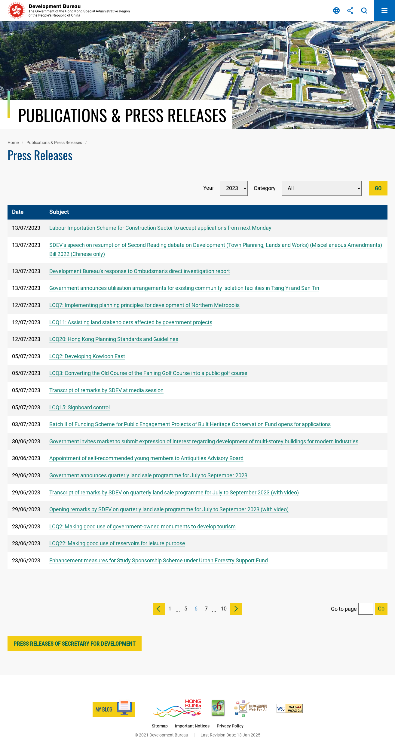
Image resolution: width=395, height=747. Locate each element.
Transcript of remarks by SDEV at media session (106, 390)
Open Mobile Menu (384, 10)
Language (336, 10)
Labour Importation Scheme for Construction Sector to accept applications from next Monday (160, 228)
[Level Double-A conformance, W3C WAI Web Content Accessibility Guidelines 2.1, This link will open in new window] (289, 708)
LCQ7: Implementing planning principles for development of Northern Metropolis (144, 305)
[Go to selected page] (381, 609)
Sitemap (160, 726)
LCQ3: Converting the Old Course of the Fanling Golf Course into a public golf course (148, 373)
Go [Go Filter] (378, 188)
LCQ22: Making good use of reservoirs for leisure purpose (117, 543)
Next (236, 609)
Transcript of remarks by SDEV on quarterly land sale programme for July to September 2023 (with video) (174, 492)
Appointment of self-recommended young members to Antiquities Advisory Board (146, 458)
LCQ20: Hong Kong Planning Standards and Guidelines (113, 339)
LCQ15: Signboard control (79, 407)
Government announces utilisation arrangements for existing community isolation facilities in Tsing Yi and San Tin (184, 288)
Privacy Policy (230, 726)
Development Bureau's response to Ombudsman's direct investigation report (139, 271)
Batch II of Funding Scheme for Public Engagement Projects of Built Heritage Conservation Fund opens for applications (190, 424)
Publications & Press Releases (54, 142)
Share (350, 10)
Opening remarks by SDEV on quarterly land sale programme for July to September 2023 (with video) (169, 509)
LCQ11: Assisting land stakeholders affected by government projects (130, 322)
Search (364, 10)
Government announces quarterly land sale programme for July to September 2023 (148, 475)
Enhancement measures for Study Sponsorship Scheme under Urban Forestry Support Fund (158, 560)
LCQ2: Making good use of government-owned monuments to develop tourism (142, 526)
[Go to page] (365, 609)
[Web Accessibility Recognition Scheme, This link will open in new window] (250, 708)
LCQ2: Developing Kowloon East (87, 356)
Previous (159, 609)
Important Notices (192, 726)
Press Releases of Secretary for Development (75, 643)
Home (13, 142)
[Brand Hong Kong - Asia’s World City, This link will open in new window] (177, 708)
